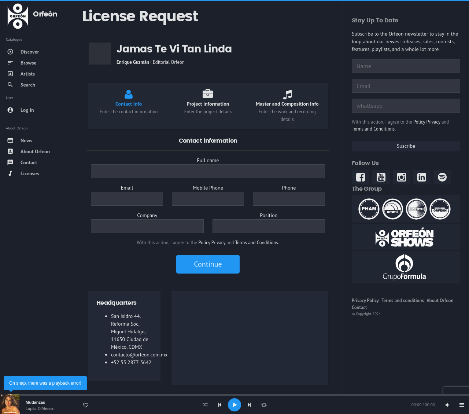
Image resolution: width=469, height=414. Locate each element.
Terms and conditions (402, 300)
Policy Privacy (212, 242)
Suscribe (406, 146)
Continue (208, 264)
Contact (359, 307)
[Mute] (447, 404)
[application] (234, 404)
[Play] (234, 404)
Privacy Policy (365, 300)
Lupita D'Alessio (40, 408)
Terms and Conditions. (257, 242)
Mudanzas (35, 402)
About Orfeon (439, 300)
